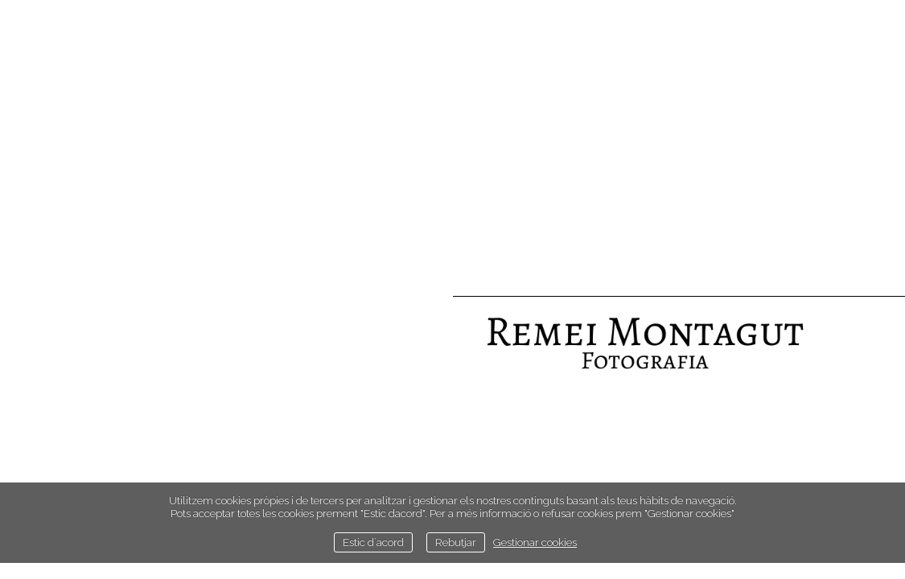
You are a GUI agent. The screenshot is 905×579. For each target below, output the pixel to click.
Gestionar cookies (535, 542)
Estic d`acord (373, 542)
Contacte (410, 453)
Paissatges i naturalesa (368, 381)
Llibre (419, 478)
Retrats (414, 357)
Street (418, 405)
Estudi (419, 429)
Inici (425, 332)
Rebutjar (455, 542)
